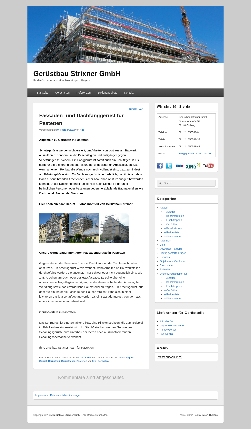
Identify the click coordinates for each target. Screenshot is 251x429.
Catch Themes (210, 415)
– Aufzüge (170, 211)
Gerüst (43, 361)
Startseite (42, 92)
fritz (82, 129)
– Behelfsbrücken (174, 215)
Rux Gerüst (166, 333)
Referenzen (83, 92)
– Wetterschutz (172, 236)
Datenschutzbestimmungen (65, 395)
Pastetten (81, 361)
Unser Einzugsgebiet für (173, 273)
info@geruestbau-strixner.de (195, 153)
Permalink (103, 361)
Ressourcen (166, 265)
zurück (131, 109)
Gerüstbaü (54, 361)
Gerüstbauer (68, 361)
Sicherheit (165, 269)
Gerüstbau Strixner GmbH (76, 74)
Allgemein (165, 240)
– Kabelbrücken (173, 228)
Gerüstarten (62, 92)
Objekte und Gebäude (172, 261)
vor (142, 109)
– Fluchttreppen (173, 220)
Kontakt (128, 92)
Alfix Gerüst (166, 321)
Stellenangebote (107, 92)
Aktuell (163, 207)
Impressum (41, 395)
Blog (162, 244)
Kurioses (165, 257)
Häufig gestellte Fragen (173, 252)
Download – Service (171, 248)
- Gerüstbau (84, 357)
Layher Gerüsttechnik (172, 325)
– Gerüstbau (171, 224)
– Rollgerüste (171, 232)
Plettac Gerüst (168, 329)
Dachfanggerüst (127, 357)
